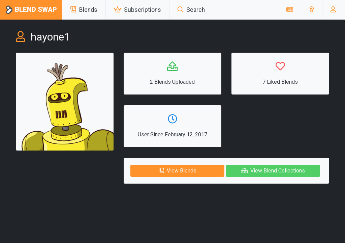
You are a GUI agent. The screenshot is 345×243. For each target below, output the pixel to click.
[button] (311, 10)
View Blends (177, 170)
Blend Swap (31, 10)
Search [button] (191, 9)
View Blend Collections (273, 170)
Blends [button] (83, 9)
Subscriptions (137, 9)
